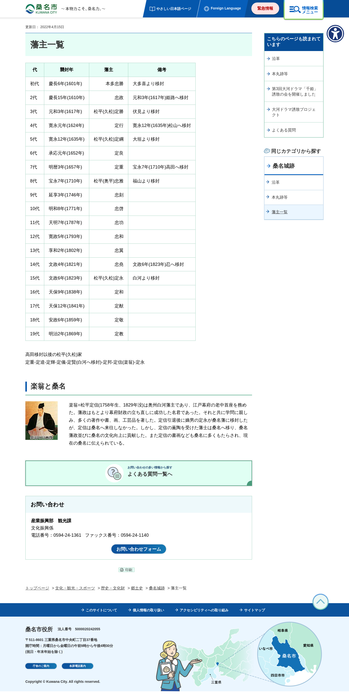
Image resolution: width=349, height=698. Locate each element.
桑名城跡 (284, 166)
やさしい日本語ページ (173, 9)
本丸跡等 (280, 74)
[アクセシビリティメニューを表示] (335, 33)
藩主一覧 (280, 212)
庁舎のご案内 (41, 673)
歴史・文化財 (113, 595)
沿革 (276, 59)
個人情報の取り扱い (148, 617)
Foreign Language (226, 8)
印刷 (128, 577)
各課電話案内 (77, 673)
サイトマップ (254, 617)
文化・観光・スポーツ (75, 595)
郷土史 (137, 595)
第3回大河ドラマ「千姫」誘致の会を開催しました (295, 91)
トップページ (37, 595)
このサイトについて (101, 617)
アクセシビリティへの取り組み (204, 617)
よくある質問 (284, 130)
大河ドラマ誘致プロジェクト (294, 112)
